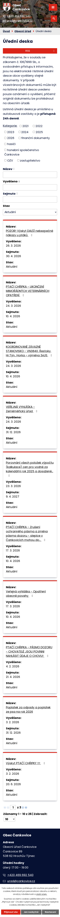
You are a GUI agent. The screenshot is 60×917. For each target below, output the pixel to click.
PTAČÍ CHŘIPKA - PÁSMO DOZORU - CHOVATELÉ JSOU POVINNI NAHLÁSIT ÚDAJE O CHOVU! (29, 651)
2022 (39, 126)
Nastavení (50, 912)
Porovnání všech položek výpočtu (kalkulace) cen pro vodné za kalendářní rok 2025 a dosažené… (30, 469)
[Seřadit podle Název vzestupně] (14, 168)
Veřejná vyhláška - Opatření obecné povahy (26, 593)
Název (7, 169)
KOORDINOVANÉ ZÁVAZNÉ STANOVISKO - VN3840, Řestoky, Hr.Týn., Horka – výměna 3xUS (29, 351)
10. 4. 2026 (13, 316)
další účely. (41, 894)
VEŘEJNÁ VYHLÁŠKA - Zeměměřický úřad (22, 409)
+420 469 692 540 (20, 875)
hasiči (11, 144)
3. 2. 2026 (12, 722)
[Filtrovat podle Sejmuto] (30, 199)
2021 (25, 126)
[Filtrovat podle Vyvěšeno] (30, 187)
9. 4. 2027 (12, 496)
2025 (39, 132)
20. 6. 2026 (13, 784)
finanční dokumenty (35, 138)
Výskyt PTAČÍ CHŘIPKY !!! (26, 763)
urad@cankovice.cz (21, 881)
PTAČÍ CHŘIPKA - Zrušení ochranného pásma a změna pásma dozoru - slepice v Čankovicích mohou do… (27, 533)
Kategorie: (10, 126)
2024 (24, 132)
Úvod (6, 31)
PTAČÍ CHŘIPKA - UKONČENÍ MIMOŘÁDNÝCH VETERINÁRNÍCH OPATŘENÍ (27, 291)
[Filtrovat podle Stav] (30, 212)
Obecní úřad (22, 31)
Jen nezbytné (31, 912)
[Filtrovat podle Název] (30, 175)
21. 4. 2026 (13, 677)
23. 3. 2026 (13, 486)
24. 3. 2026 (13, 306)
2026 (10, 138)
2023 (10, 132)
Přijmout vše (11, 912)
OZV (10, 160)
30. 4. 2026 (13, 256)
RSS (40, 51)
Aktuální (11, 267)
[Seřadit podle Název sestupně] (14, 169)
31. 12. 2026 (13, 432)
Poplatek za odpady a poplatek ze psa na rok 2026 (28, 709)
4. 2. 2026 (12, 666)
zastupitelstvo (30, 160)
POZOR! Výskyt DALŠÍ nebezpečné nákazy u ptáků (29, 233)
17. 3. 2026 (13, 550)
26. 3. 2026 (13, 246)
